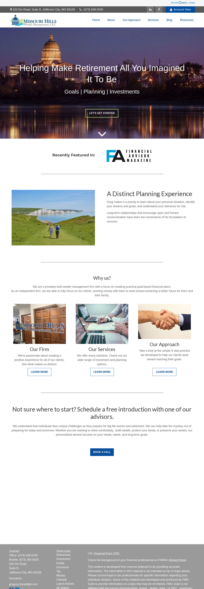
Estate (60, 563)
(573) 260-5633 (29, 559)
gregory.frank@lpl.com (23, 584)
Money (60, 575)
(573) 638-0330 (91, 9)
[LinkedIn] (150, 9)
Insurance (62, 567)
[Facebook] (159, 9)
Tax (58, 571)
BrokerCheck (178, 560)
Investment (63, 559)
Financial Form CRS (106, 553)
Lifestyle (61, 579)
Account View (180, 9)
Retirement (63, 554)
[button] (96, 20)
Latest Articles (65, 583)
